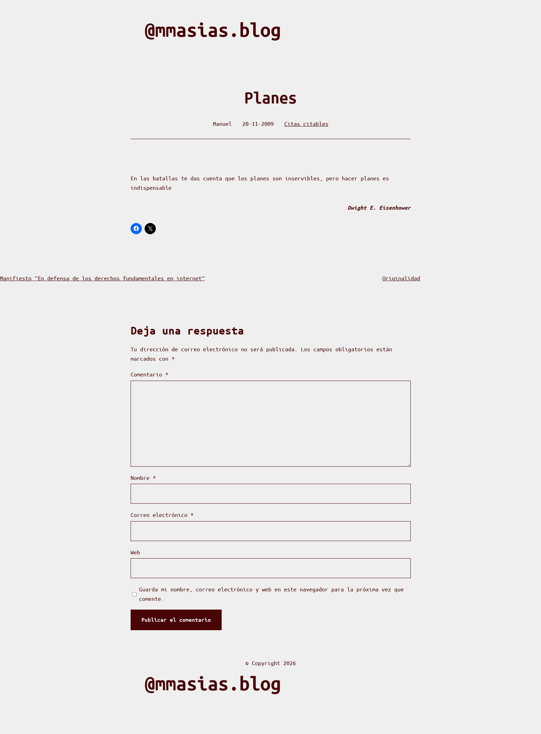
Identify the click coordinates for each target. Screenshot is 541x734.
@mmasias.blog (213, 30)
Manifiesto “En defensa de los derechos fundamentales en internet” (102, 278)
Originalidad (401, 278)
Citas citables (306, 123)
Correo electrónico (162, 514)
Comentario (149, 374)
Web (135, 552)
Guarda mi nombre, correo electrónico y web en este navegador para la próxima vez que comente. (271, 594)
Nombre (143, 477)
